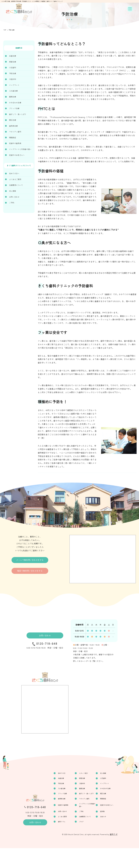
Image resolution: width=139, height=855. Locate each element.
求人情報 (12, 191)
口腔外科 (12, 79)
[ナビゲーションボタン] (130, 9)
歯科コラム (62, 828)
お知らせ (103, 823)
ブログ (81, 828)
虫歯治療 (12, 56)
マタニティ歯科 (15, 131)
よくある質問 (63, 823)
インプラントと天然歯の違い (20, 149)
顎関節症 (12, 137)
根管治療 (12, 62)
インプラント (14, 85)
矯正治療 (12, 120)
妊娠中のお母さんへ (17, 155)
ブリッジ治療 (14, 108)
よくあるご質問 (15, 179)
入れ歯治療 (13, 91)
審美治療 (12, 96)
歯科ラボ (114, 841)
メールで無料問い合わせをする (30, 559)
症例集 (102, 817)
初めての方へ (14, 173)
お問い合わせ (14, 197)
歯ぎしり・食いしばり (17, 114)
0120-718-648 (46, 643)
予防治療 (12, 73)
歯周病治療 (13, 126)
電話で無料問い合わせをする (30, 570)
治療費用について (16, 185)
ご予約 (11, 202)
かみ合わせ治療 (15, 102)
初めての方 (62, 773)
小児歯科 (12, 67)
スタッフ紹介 (84, 773)
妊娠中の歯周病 (15, 143)
